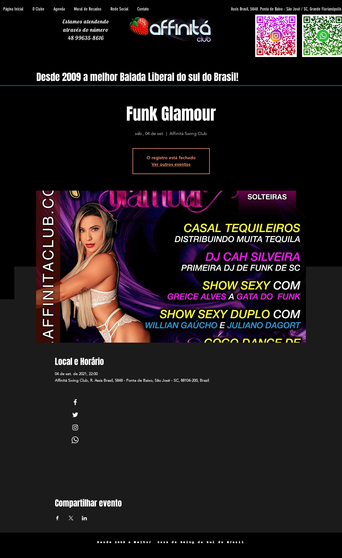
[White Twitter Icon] (75, 415)
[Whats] (75, 440)
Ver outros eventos (171, 164)
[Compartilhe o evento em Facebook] (57, 518)
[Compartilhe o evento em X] (71, 518)
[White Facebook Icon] (75, 402)
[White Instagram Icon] (75, 427)
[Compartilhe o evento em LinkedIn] (84, 518)
